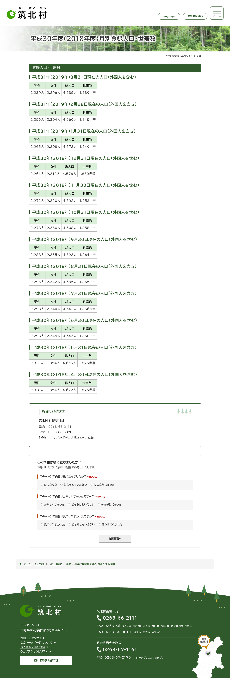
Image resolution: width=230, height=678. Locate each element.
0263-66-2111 (59, 426)
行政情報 (39, 564)
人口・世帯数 (55, 564)
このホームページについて (36, 642)
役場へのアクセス (31, 638)
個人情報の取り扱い (32, 647)
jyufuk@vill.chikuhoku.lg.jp (73, 437)
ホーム (27, 564)
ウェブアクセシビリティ (34, 651)
